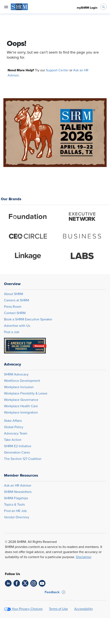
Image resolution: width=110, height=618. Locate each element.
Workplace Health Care (21, 406)
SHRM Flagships (16, 498)
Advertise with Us (17, 325)
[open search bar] (103, 6)
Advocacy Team (15, 433)
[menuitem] (19, 6)
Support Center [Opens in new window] (57, 70)
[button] (55, 592)
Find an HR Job (15, 511)
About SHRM (13, 294)
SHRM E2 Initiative (17, 446)
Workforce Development (22, 380)
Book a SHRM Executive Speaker (28, 319)
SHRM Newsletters (18, 492)
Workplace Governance (21, 399)
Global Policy (13, 427)
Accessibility (83, 609)
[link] (8, 583)
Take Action (12, 439)
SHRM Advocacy (16, 374)
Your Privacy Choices (27, 609)
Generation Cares (17, 452)
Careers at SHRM (16, 300)
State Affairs (13, 420)
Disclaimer (83, 557)
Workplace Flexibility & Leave (25, 393)
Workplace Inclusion (19, 387)
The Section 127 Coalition (22, 459)
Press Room (12, 306)
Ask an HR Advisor (17, 485)
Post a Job (11, 332)
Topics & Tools (14, 504)
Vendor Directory (16, 517)
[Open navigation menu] (6, 7)
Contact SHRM (15, 313)
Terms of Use (58, 609)
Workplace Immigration (21, 412)
